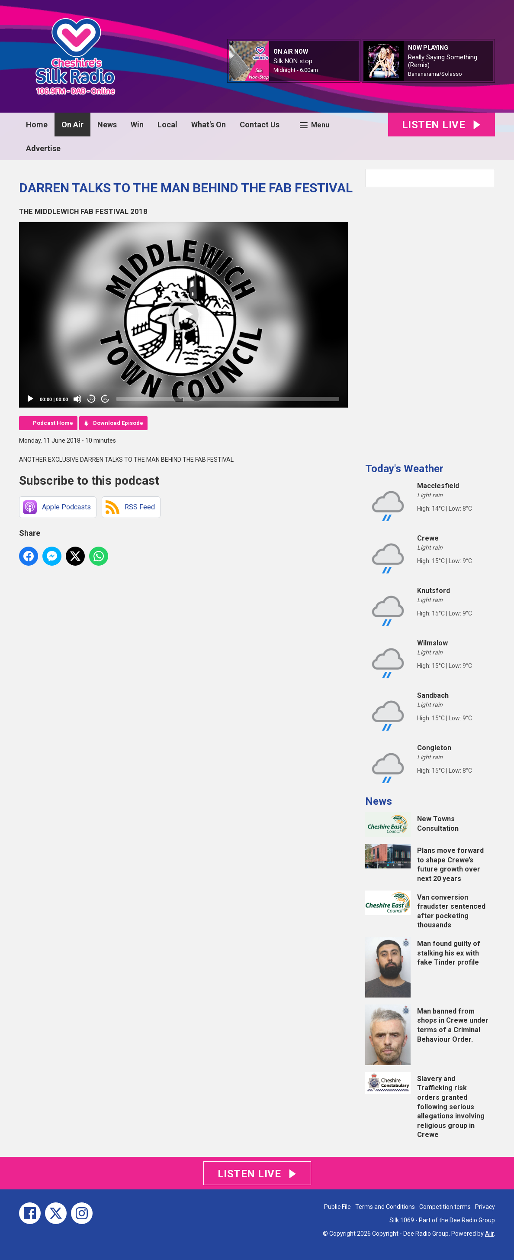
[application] (183, 315)
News (107, 124)
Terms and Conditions (385, 1206)
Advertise (43, 148)
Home (37, 124)
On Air (72, 124)
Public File (337, 1206)
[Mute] (77, 399)
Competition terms (445, 1206)
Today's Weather (404, 469)
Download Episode (118, 423)
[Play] (30, 399)
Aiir (489, 1233)
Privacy (485, 1206)
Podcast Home (53, 423)
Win (137, 124)
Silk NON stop (292, 61)
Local (167, 124)
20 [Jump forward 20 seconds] (105, 399)
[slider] (227, 399)
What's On (208, 124)
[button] (183, 315)
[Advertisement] (430, 321)
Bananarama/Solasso (435, 74)
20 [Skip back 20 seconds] (91, 399)
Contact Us (259, 124)
